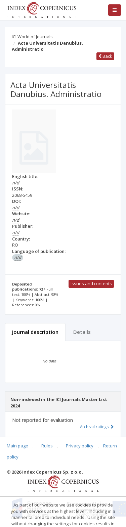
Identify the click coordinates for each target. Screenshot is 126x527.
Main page (17, 446)
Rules (47, 446)
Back (105, 56)
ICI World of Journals (32, 37)
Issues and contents (91, 283)
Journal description (35, 331)
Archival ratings (97, 426)
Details (82, 331)
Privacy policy (79, 446)
